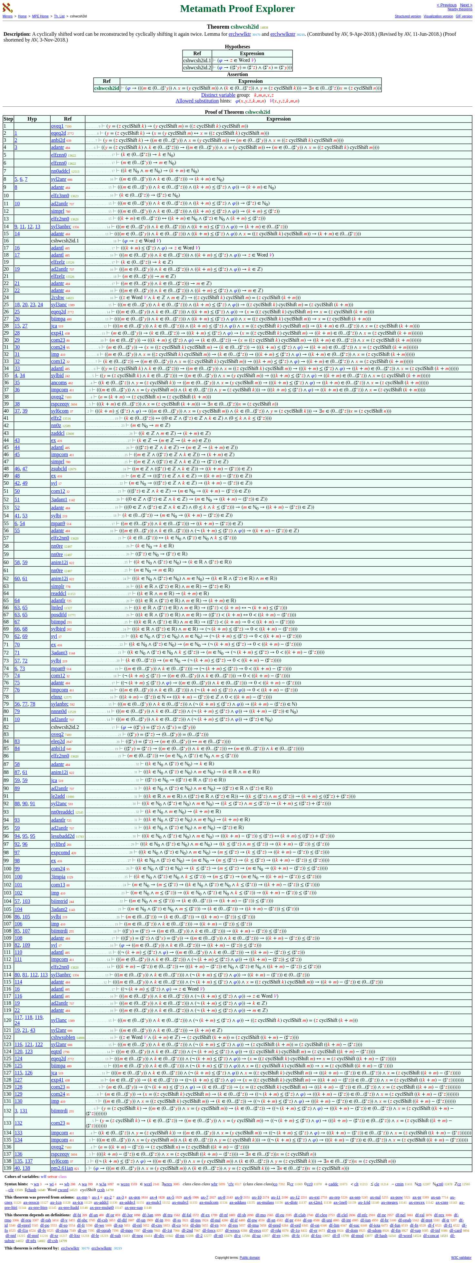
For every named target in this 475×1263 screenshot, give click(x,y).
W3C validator (461, 1257)
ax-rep (334, 1197)
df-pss (196, 1220)
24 (40, 304)
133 (18, 1132)
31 (17, 354)
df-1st (167, 1230)
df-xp (118, 1225)
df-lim (334, 1225)
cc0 (309, 1183)
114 (18, 981)
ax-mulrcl (180, 1202)
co (275, 1183)
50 (17, 491)
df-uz (256, 1235)
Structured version (408, 16)
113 (44, 974)
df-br (384, 1220)
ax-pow (396, 1197)
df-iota (375, 1225)
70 (17, 644)
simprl (57, 211)
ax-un (435, 1197)
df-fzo (316, 1235)
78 (32, 704)
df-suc (354, 1225)
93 (17, 820)
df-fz (296, 1235)
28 (17, 333)
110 (18, 952)
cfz (11, 1189)
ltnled (57, 607)
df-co (176, 1225)
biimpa (58, 318)
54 (22, 523)
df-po (44, 1225)
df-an (93, 1214)
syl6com (59, 411)
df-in (159, 1220)
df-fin (396, 1230)
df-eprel (24, 1225)
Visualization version (438, 16)
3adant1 (59, 499)
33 (17, 368)
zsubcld (59, 468)
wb (66, 1183)
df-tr (445, 1220)
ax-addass (237, 1202)
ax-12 (295, 1197)
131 (23, 1110)
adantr (57, 147)
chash (31, 1189)
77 (24, 704)
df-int (346, 1220)
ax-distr (291, 1202)
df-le (95, 1235)
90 (24, 803)
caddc (333, 1183)
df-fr (81, 1225)
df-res (233, 1225)
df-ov (82, 1230)
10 (17, 203)
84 (17, 748)
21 (17, 283)
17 (17, 255)
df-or (110, 1214)
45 (17, 454)
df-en (331, 1230)
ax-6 (187, 1197)
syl (54, 483)
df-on (314, 1225)
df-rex (439, 1214)
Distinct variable (218, 95)
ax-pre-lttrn (37, 1207)
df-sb (241, 1214)
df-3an (147, 1214)
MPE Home (40, 16)
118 (28, 1017)
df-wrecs (232, 1230)
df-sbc (82, 1220)
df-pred (274, 1225)
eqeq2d (58, 133)
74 (17, 675)
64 (17, 600)
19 (17, 269)
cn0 (440, 1183)
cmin (399, 1183)
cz (459, 1183)
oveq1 (57, 126)
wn (36, 1183)
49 (24, 483)
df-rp (276, 1235)
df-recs (255, 1230)
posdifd (58, 614)
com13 (58, 884)
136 (18, 1154)
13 (37, 226)
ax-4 (153, 1197)
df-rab (46, 1220)
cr (291, 1183)
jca (54, 325)
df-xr (54, 1235)
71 (17, 652)
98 (17, 860)
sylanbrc (59, 704)
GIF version (464, 16)
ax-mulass (265, 1202)
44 (17, 447)
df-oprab (103, 1230)
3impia (58, 876)
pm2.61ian (62, 1168)
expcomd (60, 852)
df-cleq (321, 1214)
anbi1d (58, 748)
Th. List (59, 16)
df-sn (271, 1220)
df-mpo (127, 1230)
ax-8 (221, 1197)
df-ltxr (74, 1235)
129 (18, 1094)
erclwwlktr (240, 34)
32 (17, 361)
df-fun (395, 1225)
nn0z (56, 425)
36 (17, 389)
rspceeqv (60, 403)
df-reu (26, 1220)
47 (24, 468)
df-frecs (209, 1230)
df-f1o (23, 1230)
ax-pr (416, 1197)
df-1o (295, 1230)
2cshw (57, 297)
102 (18, 893)
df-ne (381, 1214)
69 (24, 636)
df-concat (431, 1235)
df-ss (177, 1220)
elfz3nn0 (60, 195)
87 (17, 772)
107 (26, 931)
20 (24, 304)
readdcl (58, 593)
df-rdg (276, 1230)
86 (17, 916)
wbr (214, 1183)
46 (17, 468)
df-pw (252, 1220)
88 (17, 803)
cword (63, 1189)
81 (24, 974)
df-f (431, 1225)
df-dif (122, 1220)
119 (38, 1017)
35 (17, 382)
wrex (168, 1183)
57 (17, 660)
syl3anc (59, 304)
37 (17, 411)
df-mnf (33, 1235)
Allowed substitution (197, 100)
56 (17, 704)
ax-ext (314, 1197)
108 (18, 938)
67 (17, 621)
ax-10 (257, 1197)
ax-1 (96, 1197)
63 (17, 607)
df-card (456, 1230)
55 (17, 530)
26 (17, 318)
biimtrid (59, 901)
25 (17, 311)
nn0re (57, 546)
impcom (59, 389)
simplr (57, 586)
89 (17, 788)
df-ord (295, 1225)
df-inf (435, 1230)
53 (24, 515)
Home (22, 16)
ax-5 (170, 1197)
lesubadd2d (62, 836)
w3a (102, 1183)
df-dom (351, 1230)
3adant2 (59, 909)
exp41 (57, 333)
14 (17, 233)
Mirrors (8, 16)
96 (24, 844)
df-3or (127, 1214)
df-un (140, 1220)
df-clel (342, 1214)
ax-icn (78, 1202)
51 (17, 499)
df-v (64, 1220)
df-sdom (374, 1230)
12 (30, 226)
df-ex (205, 1214)
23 (32, 304)
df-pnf (10, 1235)
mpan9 (58, 523)
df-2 (199, 1235)
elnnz (56, 697)
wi (51, 1183)
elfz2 (56, 418)
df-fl (336, 1235)
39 (24, 411)
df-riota (62, 1230)
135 (18, 1161)
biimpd (58, 621)
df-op (307, 1220)
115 (18, 1072)
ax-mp (82, 1197)
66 (17, 629)
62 (17, 636)
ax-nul (375, 1197)
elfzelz (58, 262)
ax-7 (204, 1197)
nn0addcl (60, 171)
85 (17, 931)
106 (18, 923)
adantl (57, 247)
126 (29, 1072)
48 (17, 475)
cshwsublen (63, 1037)
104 (18, 909)
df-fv (42, 1230)
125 (18, 1065)
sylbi (56, 515)
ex (53, 440)
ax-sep (355, 1197)
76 (17, 689)
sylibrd (58, 844)
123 (29, 1051)
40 (17, 1168)
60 (17, 578)
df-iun (366, 1220)
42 (17, 483)
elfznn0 (58, 155)
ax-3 (120, 1197)
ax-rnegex (389, 1202)
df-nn (179, 1235)
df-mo (260, 1214)
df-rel (137, 1225)
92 (17, 844)
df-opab (404, 1220)
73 (22, 668)
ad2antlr (59, 203)
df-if (234, 1220)
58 (17, 562)
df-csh (52, 1240)
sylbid (57, 375)
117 (18, 1017)
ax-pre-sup (134, 1207)
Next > (466, 5)
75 (17, 682)
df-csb (102, 1220)
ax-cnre (442, 1202)
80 (17, 974)
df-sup (415, 1230)
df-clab (300, 1214)
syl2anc (59, 803)
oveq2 (57, 396)
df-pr (289, 1220)
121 (29, 1044)
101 (18, 884)
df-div (159, 1235)
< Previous (447, 5)
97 (17, 852)
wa (84, 1183)
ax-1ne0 (340, 1202)
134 (18, 1139)
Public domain (250, 1257)
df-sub (115, 1235)
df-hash (381, 1235)
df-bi (77, 1214)
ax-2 (108, 1197)
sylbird (58, 629)
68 (24, 629)
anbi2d (58, 140)
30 (17, 347)
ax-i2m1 (315, 1202)
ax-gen (134, 1197)
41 (17, 515)
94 (17, 836)
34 (22, 375)
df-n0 (218, 1235)
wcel (148, 1183)
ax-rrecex (417, 1202)
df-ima (253, 1225)
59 (24, 562)
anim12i (59, 562)
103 (26, 901)
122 (39, 1044)
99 (17, 868)
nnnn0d (58, 711)
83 (17, 741)
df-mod (357, 1235)
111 (18, 959)
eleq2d (58, 741)
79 (17, 711)
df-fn (414, 1225)
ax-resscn (31, 1202)
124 (18, 1058)
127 (18, 1079)
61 (24, 578)
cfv (231, 1183)
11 (22, 226)
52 (17, 507)
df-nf (223, 1214)
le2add (58, 796)
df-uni (327, 1220)
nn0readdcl (62, 812)
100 (18, 876)
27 (24, 325)
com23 (58, 340)
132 (18, 1123)
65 (24, 607)
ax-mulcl (153, 1202)
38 (17, 403)
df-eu (279, 1214)
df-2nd (187, 1230)
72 (24, 660)
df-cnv (156, 1225)
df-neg (137, 1235)
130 (18, 1101)
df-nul (215, 1220)
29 (17, 340)
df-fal (186, 1214)
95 (24, 836)
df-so (63, 1225)
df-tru (168, 1214)
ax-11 (276, 1197)
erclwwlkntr (282, 34)
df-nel (401, 1214)
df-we (99, 1225)
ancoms (59, 382)
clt (356, 1183)
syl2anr (58, 179)
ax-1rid (364, 1202)
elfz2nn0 (60, 218)
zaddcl (57, 433)
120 (18, 1051)
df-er (313, 1230)
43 (17, 440)
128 (18, 1087)
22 (17, 290)
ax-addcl (101, 1202)
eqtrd (56, 1051)
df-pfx (31, 1240)
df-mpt (426, 1220)
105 (26, 916)
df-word (405, 1235)
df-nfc (362, 1214)
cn (419, 1183)
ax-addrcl (127, 1202)
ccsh (100, 1189)
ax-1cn (56, 1202)
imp (55, 354)
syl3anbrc (61, 226)
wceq (125, 1183)
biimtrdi (59, 931)
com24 (58, 347)
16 (17, 247)
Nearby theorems (460, 9)
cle (376, 1183)
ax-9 (238, 1197)
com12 (58, 361)
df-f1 (448, 1225)
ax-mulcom (208, 1202)
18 (17, 304)
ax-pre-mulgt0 (102, 1207)
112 (33, 974)
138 (26, 1168)
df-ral (419, 1214)
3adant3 (59, 652)
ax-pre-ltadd (68, 1207)
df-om (148, 1230)
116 (18, 996)
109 (26, 945)
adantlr (58, 600)
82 (17, 945)
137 (29, 1161)
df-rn (214, 1225)
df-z (237, 1235)
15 (17, 325)
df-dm (195, 1225)
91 (32, 803)
